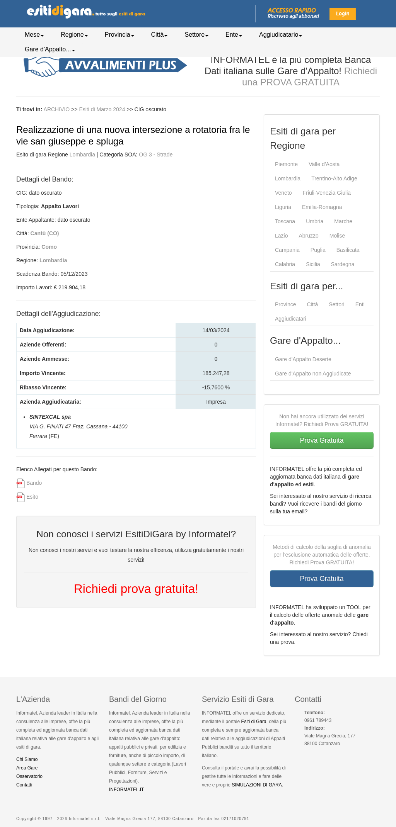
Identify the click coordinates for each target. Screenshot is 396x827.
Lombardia (82, 154)
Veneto (283, 193)
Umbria (314, 221)
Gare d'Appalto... (50, 49)
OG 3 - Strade (155, 154)
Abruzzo (308, 236)
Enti (360, 304)
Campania (287, 250)
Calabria (285, 264)
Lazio (281, 236)
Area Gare (27, 768)
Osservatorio (29, 776)
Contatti (24, 785)
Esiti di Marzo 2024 (102, 109)
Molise (337, 236)
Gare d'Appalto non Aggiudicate (313, 373)
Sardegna (343, 264)
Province (285, 304)
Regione (74, 34)
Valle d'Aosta (324, 164)
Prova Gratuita (322, 440)
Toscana (285, 221)
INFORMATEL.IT (126, 789)
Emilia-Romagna (322, 207)
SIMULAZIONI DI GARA (257, 785)
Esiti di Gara (253, 721)
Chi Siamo (27, 759)
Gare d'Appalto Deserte (303, 359)
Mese (34, 34)
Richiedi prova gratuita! (136, 589)
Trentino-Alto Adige (334, 178)
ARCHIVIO (57, 109)
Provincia (119, 34)
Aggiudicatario (280, 34)
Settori (336, 304)
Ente (233, 34)
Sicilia (313, 264)
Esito (32, 497)
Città (159, 34)
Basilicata (348, 250)
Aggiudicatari (290, 319)
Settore (196, 34)
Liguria (283, 207)
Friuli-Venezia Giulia (327, 193)
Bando (34, 483)
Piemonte (286, 164)
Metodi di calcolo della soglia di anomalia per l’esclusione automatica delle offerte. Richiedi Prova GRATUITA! (322, 554)
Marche (343, 221)
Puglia (318, 250)
